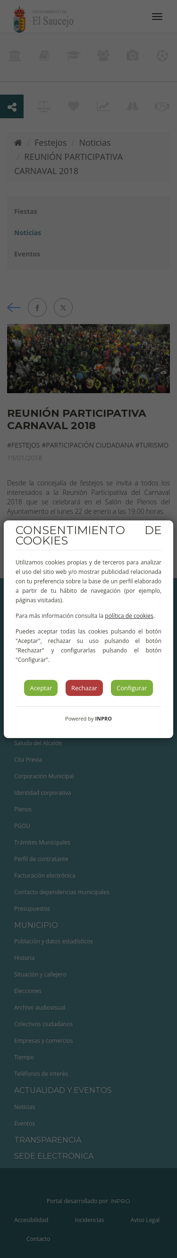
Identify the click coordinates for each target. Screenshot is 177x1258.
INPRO (103, 718)
